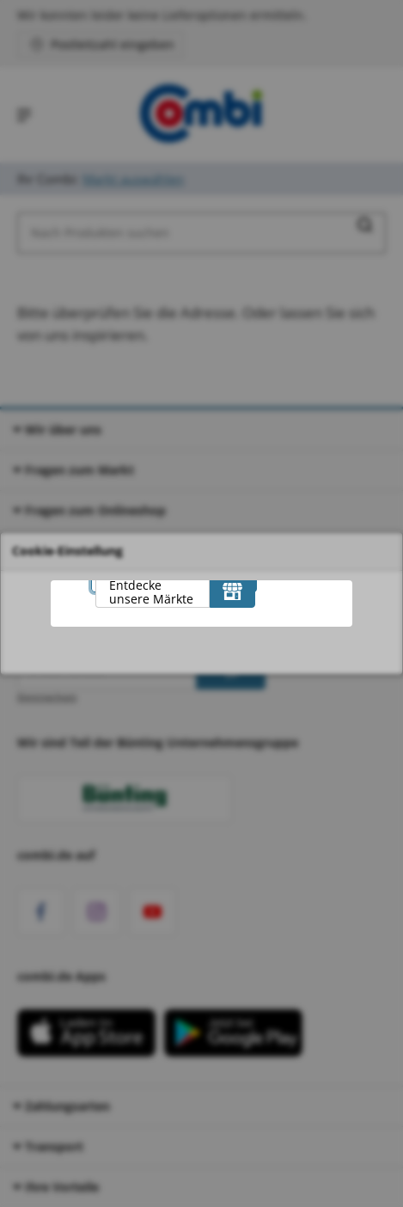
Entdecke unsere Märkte (151, 592)
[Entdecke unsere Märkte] (232, 590)
